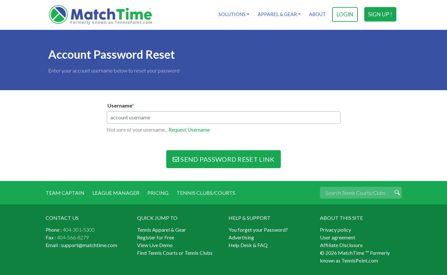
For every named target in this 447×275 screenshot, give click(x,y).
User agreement (337, 237)
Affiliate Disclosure (341, 245)
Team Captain (65, 193)
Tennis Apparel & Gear (161, 230)
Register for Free (155, 237)
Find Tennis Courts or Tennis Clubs (174, 253)
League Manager (115, 193)
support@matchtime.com (89, 245)
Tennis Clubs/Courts (205, 193)
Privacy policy (335, 230)
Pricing (157, 193)
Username (120, 105)
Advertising (241, 237)
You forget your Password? (258, 230)
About (317, 14)
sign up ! (380, 14)
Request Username (189, 129)
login (345, 14)
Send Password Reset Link (224, 159)
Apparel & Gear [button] (277, 14)
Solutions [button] (232, 14)
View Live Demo (155, 245)
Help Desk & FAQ (248, 245)
